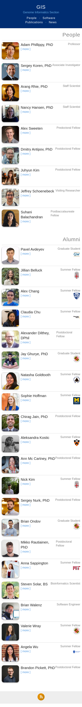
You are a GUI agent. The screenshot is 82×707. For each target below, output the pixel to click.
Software (49, 18)
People (32, 18)
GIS (41, 7)
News (53, 22)
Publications (34, 22)
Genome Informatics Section (41, 12)
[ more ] (25, 49)
